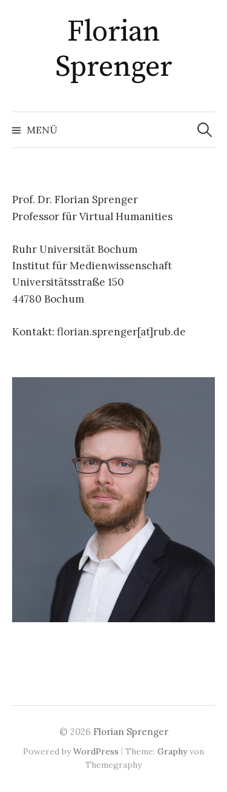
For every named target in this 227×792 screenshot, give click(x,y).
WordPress (96, 751)
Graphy (172, 751)
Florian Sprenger (113, 50)
